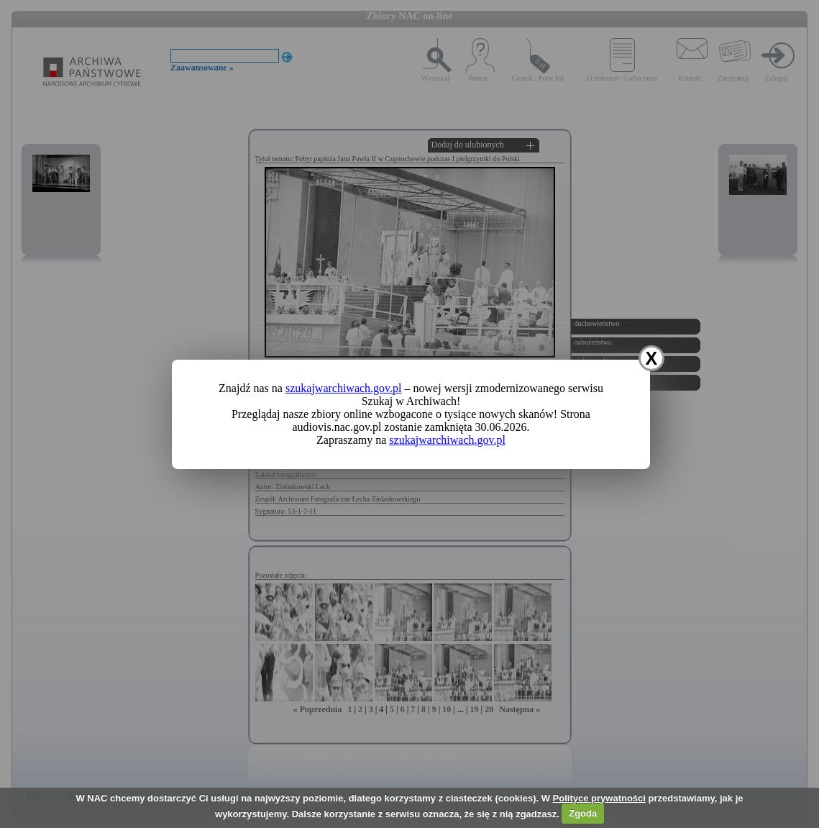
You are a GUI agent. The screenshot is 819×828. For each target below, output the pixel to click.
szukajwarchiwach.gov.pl (343, 388)
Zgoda (583, 813)
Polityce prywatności (599, 798)
